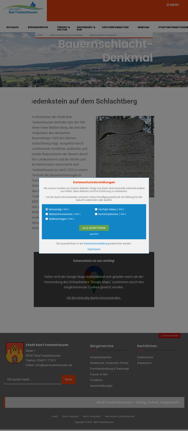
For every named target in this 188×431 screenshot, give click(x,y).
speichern (94, 234)
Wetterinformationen (61, 214)
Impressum (94, 249)
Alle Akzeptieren (94, 227)
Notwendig (55, 209)
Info (66, 209)
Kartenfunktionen (108, 214)
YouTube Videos (107, 209)
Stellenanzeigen (58, 218)
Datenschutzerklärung (96, 243)
